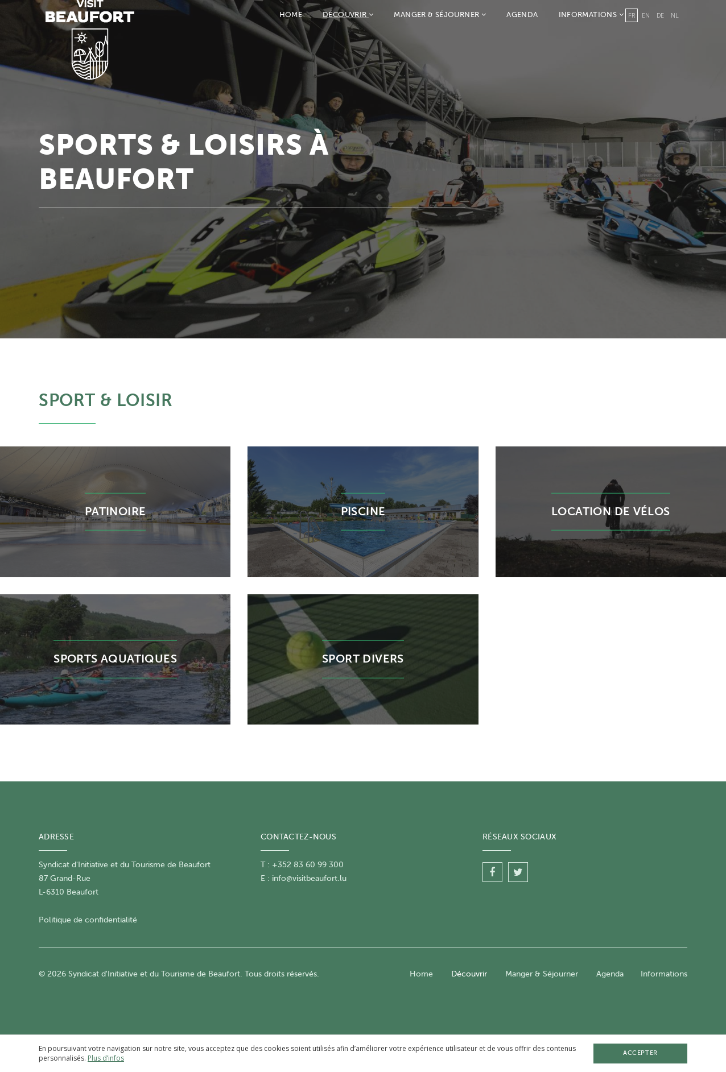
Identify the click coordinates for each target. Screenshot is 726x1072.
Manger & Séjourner (440, 14)
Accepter (640, 1053)
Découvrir (348, 14)
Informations (591, 14)
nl (675, 15)
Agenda (522, 14)
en (646, 15)
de (660, 15)
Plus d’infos (106, 1058)
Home (291, 14)
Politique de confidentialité (88, 920)
